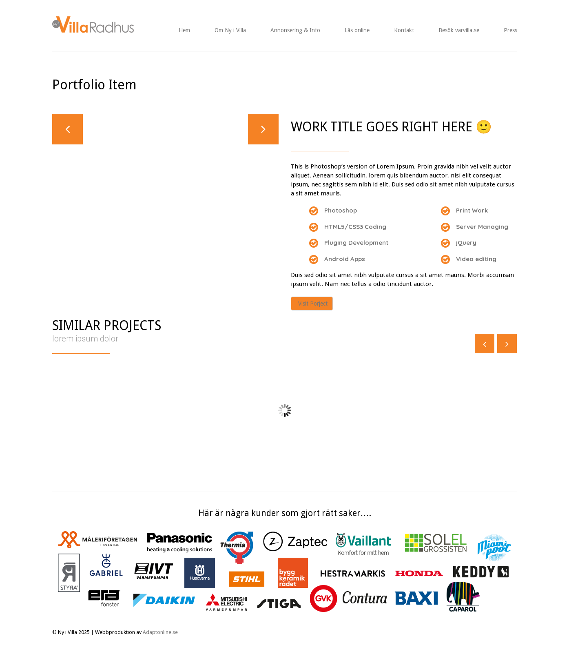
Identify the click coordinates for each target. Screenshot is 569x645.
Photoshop (340, 210)
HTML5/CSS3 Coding (355, 227)
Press (510, 30)
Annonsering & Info (295, 30)
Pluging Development (356, 242)
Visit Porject (313, 303)
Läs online (357, 30)
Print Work (472, 210)
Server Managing (482, 227)
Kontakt (404, 30)
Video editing (476, 259)
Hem (184, 30)
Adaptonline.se (160, 632)
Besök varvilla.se (458, 30)
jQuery (466, 242)
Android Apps (344, 259)
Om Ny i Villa (230, 30)
